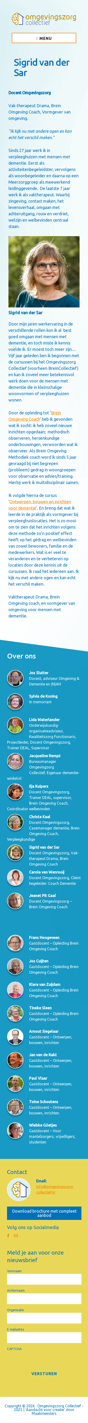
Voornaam (14, 1271)
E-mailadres (15, 1329)
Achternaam (16, 1290)
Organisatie (15, 1310)
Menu (45, 38)
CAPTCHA (14, 1349)
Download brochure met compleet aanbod (44, 1213)
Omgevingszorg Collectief (44, 18)
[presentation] (42, 1361)
